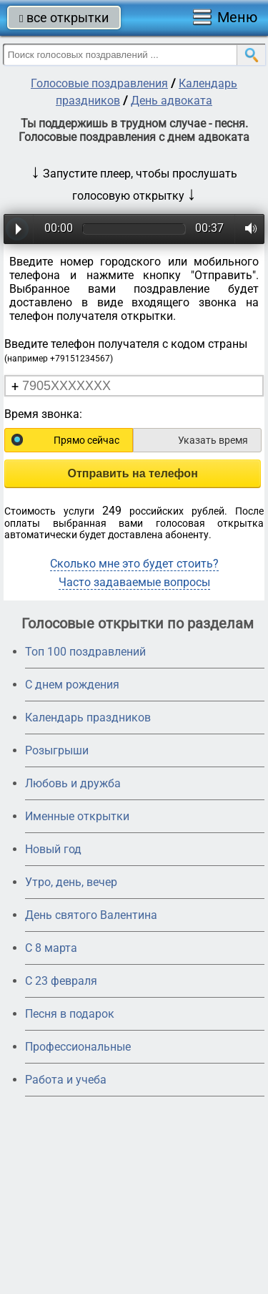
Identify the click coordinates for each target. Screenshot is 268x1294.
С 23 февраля (61, 981)
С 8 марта (51, 948)
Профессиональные (78, 1047)
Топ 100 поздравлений (85, 651)
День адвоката (171, 100)
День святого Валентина (91, 915)
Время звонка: (43, 414)
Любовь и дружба (73, 783)
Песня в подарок (69, 1014)
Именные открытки (77, 816)
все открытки (64, 17)
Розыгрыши (57, 750)
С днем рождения (72, 684)
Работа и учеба (65, 1079)
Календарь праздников (88, 717)
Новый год (53, 849)
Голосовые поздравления (99, 83)
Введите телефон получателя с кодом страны (125, 350)
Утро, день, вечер (71, 882)
